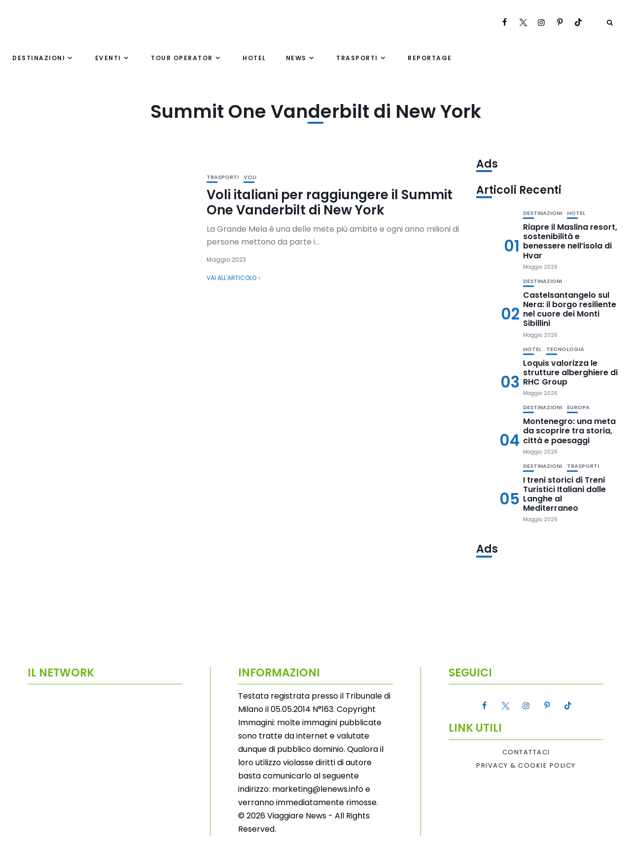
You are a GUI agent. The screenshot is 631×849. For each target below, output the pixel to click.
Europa (578, 407)
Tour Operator (182, 58)
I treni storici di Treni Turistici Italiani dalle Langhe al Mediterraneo (564, 494)
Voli (250, 177)
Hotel (254, 58)
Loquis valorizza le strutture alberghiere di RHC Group (570, 372)
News (296, 58)
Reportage (430, 58)
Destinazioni (38, 58)
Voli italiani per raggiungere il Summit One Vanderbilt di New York (330, 202)
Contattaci (526, 752)
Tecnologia (565, 349)
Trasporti (357, 58)
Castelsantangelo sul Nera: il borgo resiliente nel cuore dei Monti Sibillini (569, 309)
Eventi (108, 58)
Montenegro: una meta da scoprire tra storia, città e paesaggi (569, 431)
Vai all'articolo (231, 278)
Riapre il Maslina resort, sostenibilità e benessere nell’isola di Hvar (570, 241)
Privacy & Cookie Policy (526, 765)
